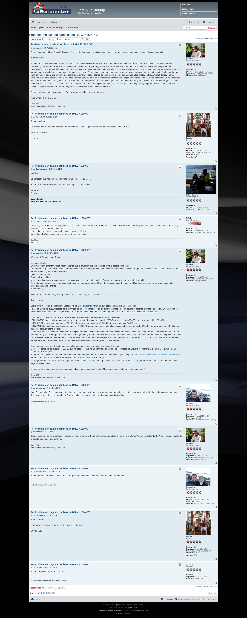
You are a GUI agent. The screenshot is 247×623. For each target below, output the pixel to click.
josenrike (189, 59)
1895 (195, 229)
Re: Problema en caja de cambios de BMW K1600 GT (60, 113)
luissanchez (190, 404)
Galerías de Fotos (188, 13)
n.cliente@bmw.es (92, 306)
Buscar (211, 27)
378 (195, 206)
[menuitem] (53, 22)
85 (194, 148)
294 (195, 69)
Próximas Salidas (188, 9)
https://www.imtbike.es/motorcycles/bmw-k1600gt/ (157, 354)
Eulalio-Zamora (192, 195)
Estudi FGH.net (142, 610)
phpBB (117, 605)
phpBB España (132, 608)
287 (195, 414)
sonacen (189, 564)
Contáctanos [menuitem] (167, 599)
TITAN (188, 218)
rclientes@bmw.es (45, 277)
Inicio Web (186, 5)
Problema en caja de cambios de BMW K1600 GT (64, 35)
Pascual (189, 138)
